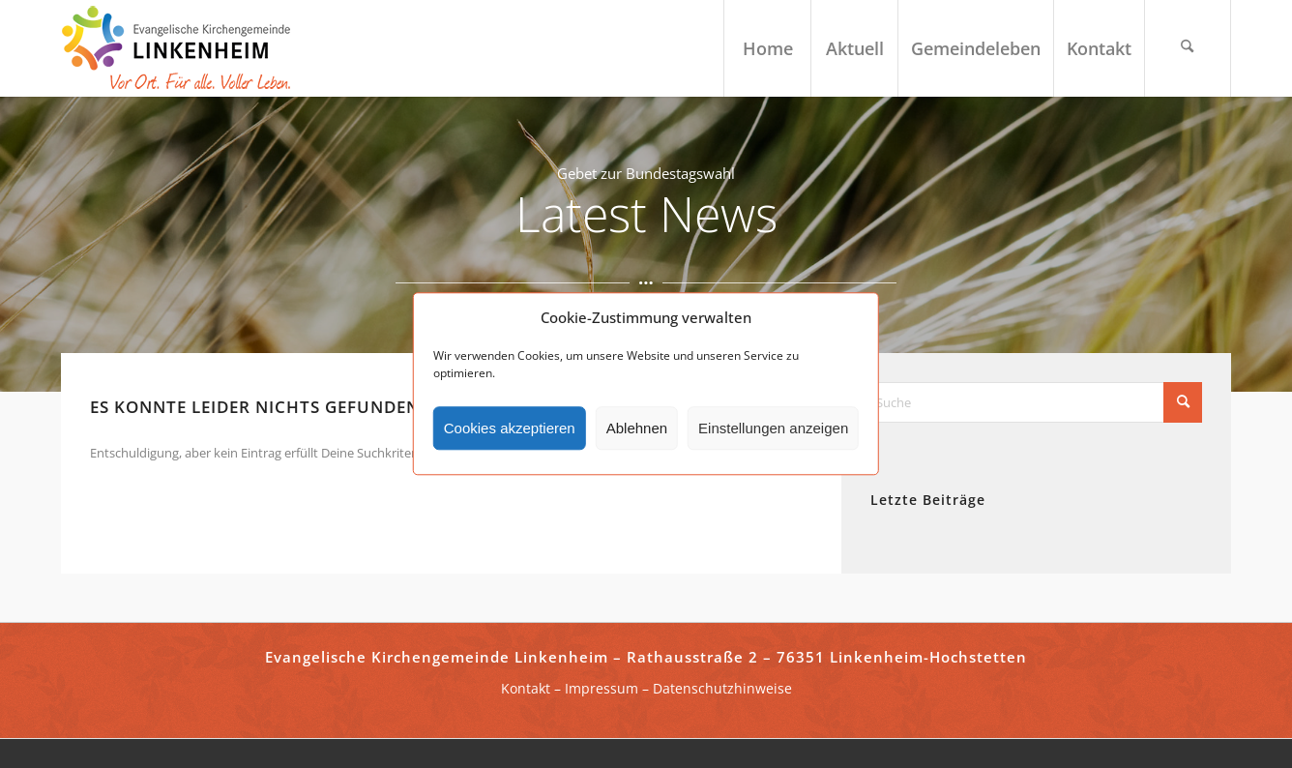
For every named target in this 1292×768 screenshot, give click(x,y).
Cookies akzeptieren (509, 428)
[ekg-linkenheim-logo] (182, 48)
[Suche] (1187, 48)
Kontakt (525, 688)
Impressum (601, 688)
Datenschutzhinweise (722, 688)
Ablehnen (636, 428)
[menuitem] (766, 48)
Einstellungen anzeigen (773, 428)
